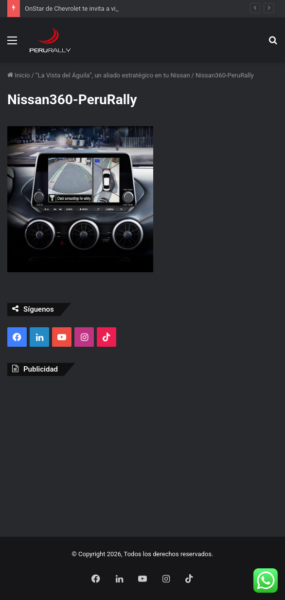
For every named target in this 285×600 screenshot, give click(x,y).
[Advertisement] (142, 454)
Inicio (18, 75)
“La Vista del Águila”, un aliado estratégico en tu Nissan (113, 75)
